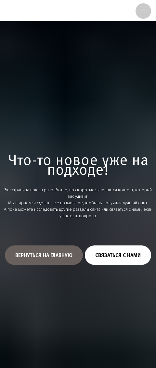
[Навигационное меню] (143, 11)
